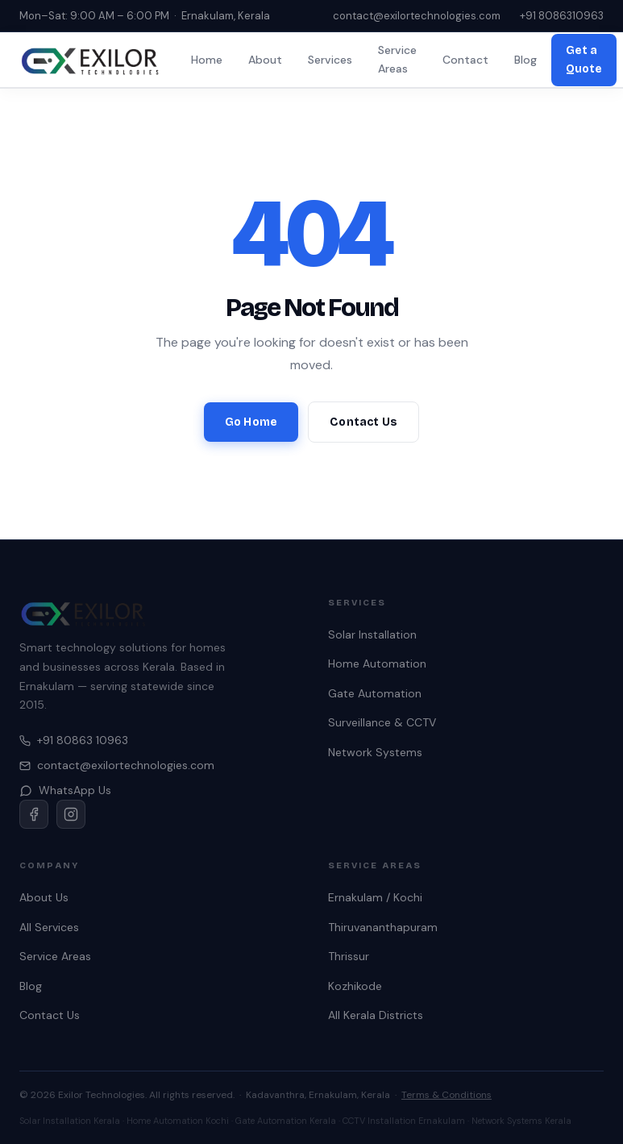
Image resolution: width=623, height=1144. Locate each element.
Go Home (251, 422)
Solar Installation (372, 634)
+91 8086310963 (562, 16)
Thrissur (348, 956)
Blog (525, 59)
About (265, 59)
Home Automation (377, 663)
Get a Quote (584, 60)
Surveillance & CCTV (382, 722)
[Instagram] (70, 814)
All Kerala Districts (375, 1015)
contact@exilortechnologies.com (416, 16)
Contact (465, 59)
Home (206, 59)
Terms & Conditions (446, 1094)
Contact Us (363, 422)
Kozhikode (355, 986)
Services (330, 59)
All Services (49, 927)
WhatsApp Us (65, 790)
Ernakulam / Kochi (375, 897)
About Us (44, 897)
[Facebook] (33, 814)
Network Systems (375, 752)
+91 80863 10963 (73, 740)
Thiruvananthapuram (383, 927)
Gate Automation (375, 693)
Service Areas (397, 59)
